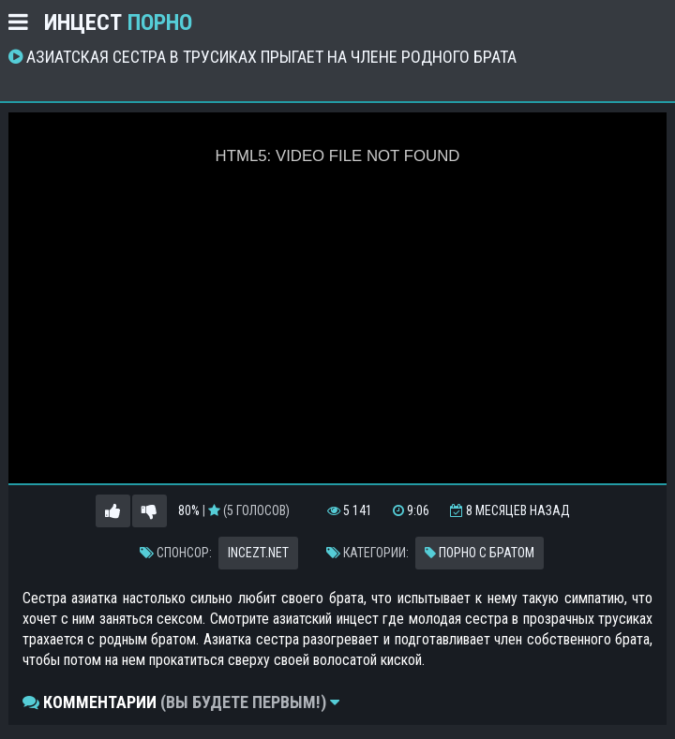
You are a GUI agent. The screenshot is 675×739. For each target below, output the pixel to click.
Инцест (118, 22)
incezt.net (258, 552)
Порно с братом (479, 552)
